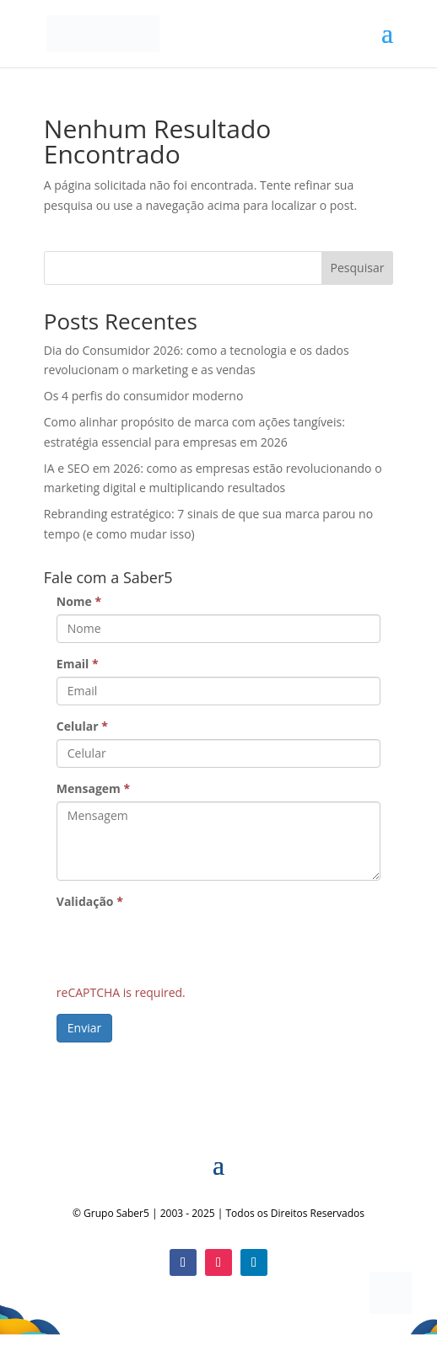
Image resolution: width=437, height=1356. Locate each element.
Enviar (84, 1028)
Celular (82, 726)
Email (78, 664)
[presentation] (185, 947)
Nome (79, 601)
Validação (90, 901)
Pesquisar (358, 268)
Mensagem (93, 788)
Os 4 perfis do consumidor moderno (144, 396)
